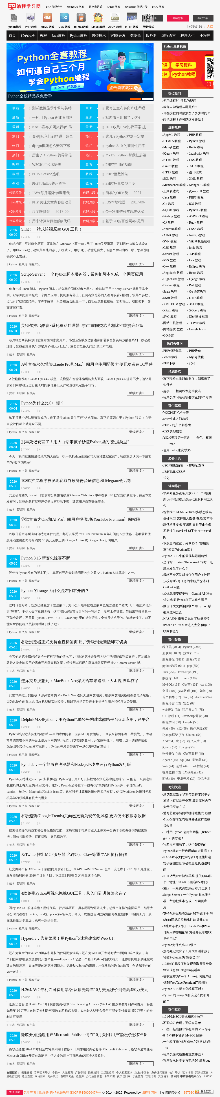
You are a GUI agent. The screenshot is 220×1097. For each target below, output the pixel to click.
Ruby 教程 (196, 222)
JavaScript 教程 (199, 153)
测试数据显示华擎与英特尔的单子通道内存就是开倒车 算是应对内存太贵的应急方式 (187, 801)
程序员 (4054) (171, 647)
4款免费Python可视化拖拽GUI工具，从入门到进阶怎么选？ (74, 893)
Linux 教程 (170, 166)
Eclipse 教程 (197, 266)
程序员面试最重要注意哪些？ (183, 1054)
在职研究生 (67, 1076)
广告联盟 (81, 1072)
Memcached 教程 (174, 185)
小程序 (205, 35)
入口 (210, 26)
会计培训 (174, 1072)
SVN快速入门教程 (175, 419)
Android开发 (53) (173, 741)
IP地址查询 (196, 465)
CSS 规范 (169, 247)
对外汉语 (53, 1076)
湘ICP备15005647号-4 (85, 1092)
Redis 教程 (196, 147)
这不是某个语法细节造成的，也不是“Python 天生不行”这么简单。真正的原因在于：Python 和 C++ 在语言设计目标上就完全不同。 (79, 420)
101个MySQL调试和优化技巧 (183, 1016)
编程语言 (168, 35)
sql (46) (185, 760)
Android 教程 (172, 229)
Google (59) (190, 722)
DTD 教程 (195, 298)
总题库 (80, 1076)
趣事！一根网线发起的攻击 (182, 391)
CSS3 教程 (196, 229)
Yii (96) (188, 697)
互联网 (21, 354)
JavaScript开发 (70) (195, 716)
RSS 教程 (169, 260)
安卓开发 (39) (186, 778)
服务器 (151, 35)
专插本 (56, 1072)
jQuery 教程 (113, 6)
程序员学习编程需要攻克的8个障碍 (187, 397)
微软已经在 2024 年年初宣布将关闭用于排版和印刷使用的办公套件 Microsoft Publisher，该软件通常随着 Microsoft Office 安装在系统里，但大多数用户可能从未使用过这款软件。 (80, 1051)
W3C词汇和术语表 (45, 164)
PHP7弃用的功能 (117, 164)
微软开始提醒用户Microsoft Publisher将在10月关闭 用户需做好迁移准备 (84, 1034)
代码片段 (28, 35)
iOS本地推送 (114, 202)
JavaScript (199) (188, 672)
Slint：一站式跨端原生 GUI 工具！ (51, 229)
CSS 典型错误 (172, 431)
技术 (12, 354)
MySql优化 (196, 357)
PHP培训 (204, 778)
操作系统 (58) (199, 728)
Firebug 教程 (171, 216)
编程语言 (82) (171, 703)
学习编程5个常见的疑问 (179, 100)
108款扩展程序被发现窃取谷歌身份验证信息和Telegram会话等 (76, 480)
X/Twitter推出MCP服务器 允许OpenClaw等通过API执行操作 (74, 854)
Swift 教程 (170, 298)
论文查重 (27, 1076)
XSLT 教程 (196, 304)
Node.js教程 (197, 235)
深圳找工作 (202, 1072)
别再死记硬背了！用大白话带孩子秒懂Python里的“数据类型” (75, 442)
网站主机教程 (172, 323)
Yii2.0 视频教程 (199, 241)
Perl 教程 (195, 285)
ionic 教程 (195, 247)
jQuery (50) (169, 747)
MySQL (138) (171, 684)
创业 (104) (169, 691)
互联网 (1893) (171, 653)
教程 (43, 35)
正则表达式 (95, 6)
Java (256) (169, 672)
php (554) (193, 665)
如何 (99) (206, 691)
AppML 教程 (171, 134)
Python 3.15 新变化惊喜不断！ (47, 558)
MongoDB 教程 (75, 6)
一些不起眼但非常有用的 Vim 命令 (187, 1029)
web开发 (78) (171, 709)
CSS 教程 (195, 160)
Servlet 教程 (171, 254)
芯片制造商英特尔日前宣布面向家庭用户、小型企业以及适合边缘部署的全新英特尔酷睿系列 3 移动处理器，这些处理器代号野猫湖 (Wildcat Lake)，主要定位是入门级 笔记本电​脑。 (78, 342)
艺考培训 (187, 1072)
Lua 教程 (195, 260)
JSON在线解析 (173, 465)
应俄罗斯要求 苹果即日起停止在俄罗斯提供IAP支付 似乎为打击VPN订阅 (188, 531)
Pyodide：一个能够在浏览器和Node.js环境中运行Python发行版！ (78, 764)
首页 (12, 35)
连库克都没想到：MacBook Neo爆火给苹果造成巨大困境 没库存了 (80, 680)
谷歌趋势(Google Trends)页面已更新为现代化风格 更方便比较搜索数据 (83, 816)
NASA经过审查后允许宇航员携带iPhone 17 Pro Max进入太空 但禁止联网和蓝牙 (186, 625)
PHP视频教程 (59, 1092)
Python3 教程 (198, 210)
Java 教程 (169, 197)
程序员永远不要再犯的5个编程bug (186, 1060)
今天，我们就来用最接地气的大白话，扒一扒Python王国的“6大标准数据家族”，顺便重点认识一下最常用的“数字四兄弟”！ (79, 458)
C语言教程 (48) (193, 753)
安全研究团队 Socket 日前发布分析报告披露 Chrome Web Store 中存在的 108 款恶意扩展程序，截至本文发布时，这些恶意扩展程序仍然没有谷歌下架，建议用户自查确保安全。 (79, 497)
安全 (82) (189, 703)
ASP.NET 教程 (198, 216)
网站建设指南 (198, 316)
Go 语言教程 (197, 291)
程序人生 (187, 35)
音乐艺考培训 (42, 1072)
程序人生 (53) (196, 741)
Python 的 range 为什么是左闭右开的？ (55, 590)
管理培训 (150, 1076)
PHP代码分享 (172, 350)
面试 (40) (168, 778)
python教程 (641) (173, 665)
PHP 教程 (195, 134)
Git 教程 (168, 203)
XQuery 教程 (197, 310)
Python (13, 264)
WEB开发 (118, 35)
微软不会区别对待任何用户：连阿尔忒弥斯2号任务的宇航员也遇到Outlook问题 (186, 581)
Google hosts (197, 329)
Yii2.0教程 (170, 357)
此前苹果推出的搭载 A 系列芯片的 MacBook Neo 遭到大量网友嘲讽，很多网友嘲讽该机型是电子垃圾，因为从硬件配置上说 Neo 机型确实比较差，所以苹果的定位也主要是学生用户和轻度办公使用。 (79, 697)
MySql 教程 (171, 147)
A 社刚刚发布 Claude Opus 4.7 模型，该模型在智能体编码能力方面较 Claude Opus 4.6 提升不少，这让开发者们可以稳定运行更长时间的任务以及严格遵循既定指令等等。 (79, 381)
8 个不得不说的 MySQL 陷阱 (182, 1035)
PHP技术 (99, 35)
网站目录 (40, 1076)
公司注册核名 (94, 1076)
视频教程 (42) (171, 772)
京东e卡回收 (141, 1072)
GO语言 (168, 335)
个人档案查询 (124, 1072)
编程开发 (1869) (173, 659)
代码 (192, 363)
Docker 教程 (171, 285)
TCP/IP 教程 (197, 323)
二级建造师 (107, 1072)
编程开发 (34, 264)
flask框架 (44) (200, 766)
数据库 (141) (170, 678)
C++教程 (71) (171, 716)
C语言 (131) (190, 684)
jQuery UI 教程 (199, 191)
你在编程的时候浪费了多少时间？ (186, 113)
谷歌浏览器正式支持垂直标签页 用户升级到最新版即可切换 (74, 642)
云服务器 (27, 1072)
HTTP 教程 (170, 172)
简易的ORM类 (116, 193)
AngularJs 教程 (173, 272)
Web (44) (168, 766)
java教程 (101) (188, 691)
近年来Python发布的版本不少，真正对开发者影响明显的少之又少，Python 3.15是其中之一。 (72, 572)
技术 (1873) (191, 653)
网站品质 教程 (173, 329)
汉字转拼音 (40, 212)
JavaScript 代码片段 (136, 6)
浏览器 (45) (199, 760)
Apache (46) (170, 760)
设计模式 (195, 172)
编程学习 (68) (171, 722)
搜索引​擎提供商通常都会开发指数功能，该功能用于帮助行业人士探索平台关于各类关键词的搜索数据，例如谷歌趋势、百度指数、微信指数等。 (77, 832)
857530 (208, 1076)
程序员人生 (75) (193, 709)
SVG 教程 (170, 316)
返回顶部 (14, 1092)
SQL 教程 (169, 178)
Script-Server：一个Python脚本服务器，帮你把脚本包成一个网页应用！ (84, 274)
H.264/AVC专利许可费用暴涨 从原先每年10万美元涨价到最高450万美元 (84, 989)
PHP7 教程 (158, 6)
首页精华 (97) (171, 697)
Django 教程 (197, 279)
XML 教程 (196, 178)
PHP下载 (169, 363)
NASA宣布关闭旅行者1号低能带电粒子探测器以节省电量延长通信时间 (187, 863)
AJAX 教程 (170, 235)
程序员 (23, 264)
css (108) (206, 684)
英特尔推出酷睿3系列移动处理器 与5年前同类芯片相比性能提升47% (82, 325)
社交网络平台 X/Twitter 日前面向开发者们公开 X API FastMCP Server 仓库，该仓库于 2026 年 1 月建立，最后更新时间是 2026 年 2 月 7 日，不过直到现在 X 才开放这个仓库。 (80, 871)
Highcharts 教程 (173, 279)
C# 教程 (168, 222)
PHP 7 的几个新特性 (177, 425)
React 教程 (196, 272)
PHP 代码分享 (54, 6)
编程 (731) (193, 659)
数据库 (135, 35)
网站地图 (43, 1092)
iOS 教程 (195, 203)
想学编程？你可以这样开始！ (183, 119)
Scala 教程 (170, 291)
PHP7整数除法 (115, 174)
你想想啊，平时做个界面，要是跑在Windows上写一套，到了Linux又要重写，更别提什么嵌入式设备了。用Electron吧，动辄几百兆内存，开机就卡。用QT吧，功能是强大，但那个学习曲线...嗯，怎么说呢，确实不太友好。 (80, 249)
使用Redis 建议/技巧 (177, 450)
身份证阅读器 (159, 1072)
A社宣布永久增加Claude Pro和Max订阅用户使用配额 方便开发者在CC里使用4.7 (187, 932)
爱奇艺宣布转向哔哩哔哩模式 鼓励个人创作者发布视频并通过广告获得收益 (187, 819)
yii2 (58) (182, 728)
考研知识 (109, 1076)
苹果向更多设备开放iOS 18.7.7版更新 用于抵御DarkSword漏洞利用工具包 (188, 499)
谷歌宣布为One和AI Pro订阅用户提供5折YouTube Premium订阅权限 (80, 519)
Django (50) (187, 747)
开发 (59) (168, 728)
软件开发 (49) (171, 753)
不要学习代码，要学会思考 (182, 1023)
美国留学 (163, 1076)
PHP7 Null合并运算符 (47, 183)
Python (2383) (192, 647)
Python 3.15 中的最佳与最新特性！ (187, 556)
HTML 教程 (171, 160)
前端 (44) (182, 766)
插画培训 (93, 1072)
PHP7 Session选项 (44, 174)
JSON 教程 (196, 166)
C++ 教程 (169, 266)
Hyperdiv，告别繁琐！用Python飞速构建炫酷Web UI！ (69, 938)
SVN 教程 (170, 241)
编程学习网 (149, 1092)
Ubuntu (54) (194, 734)
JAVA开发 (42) (193, 772)
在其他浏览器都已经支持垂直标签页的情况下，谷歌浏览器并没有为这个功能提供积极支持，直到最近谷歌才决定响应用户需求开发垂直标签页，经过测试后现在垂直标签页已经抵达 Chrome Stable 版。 (78, 659)
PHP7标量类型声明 (119, 183)
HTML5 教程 (172, 141)
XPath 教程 (170, 310)
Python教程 (78, 35)
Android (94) (203, 697)
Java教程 (58, 35)
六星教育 (67, 1072)
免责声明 (29, 1092)
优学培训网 (123, 1076)
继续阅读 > (136, 264)
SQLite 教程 (171, 210)
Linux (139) (189, 678)
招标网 (175, 1076)
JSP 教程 (195, 254)
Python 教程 (197, 141)
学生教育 (137, 1076)
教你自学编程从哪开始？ (180, 107)
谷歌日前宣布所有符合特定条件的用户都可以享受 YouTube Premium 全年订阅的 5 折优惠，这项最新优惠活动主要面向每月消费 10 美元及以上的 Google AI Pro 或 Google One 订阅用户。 (79, 536)
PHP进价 (195, 350)
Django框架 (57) (173, 734)
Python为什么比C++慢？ (42, 403)
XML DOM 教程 (174, 304)
